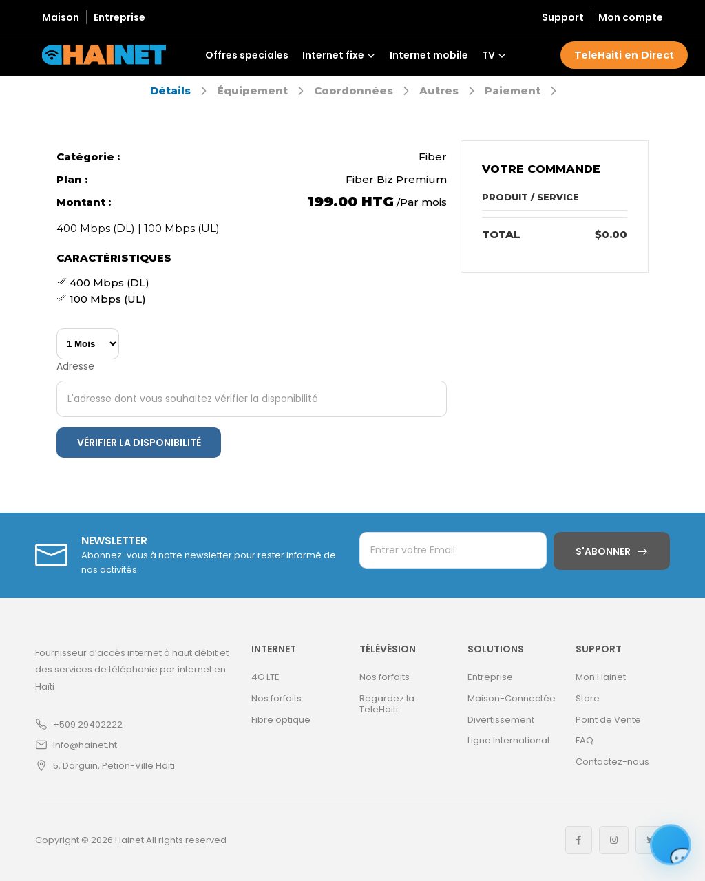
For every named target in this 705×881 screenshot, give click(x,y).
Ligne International (508, 740)
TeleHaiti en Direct (624, 55)
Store (588, 698)
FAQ (584, 740)
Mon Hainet (601, 676)
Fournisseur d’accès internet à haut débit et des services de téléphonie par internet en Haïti (132, 669)
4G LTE (265, 676)
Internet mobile (429, 55)
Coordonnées (353, 90)
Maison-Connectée (511, 698)
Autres (439, 90)
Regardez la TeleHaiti (386, 704)
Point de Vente (608, 719)
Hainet (129, 840)
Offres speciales (246, 55)
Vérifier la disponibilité (139, 442)
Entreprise (119, 17)
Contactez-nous (612, 761)
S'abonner (603, 551)
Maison (60, 17)
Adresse (75, 366)
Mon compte (630, 17)
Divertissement (500, 719)
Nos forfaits (276, 698)
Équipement (252, 90)
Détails (170, 90)
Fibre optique (281, 719)
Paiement (512, 90)
